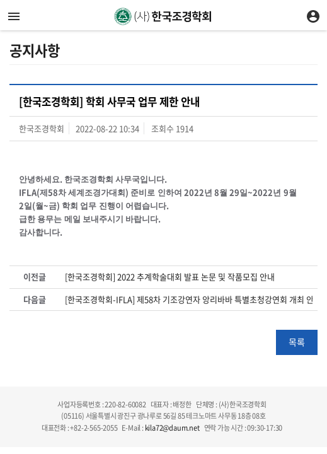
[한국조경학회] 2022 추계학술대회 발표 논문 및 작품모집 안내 (170, 276)
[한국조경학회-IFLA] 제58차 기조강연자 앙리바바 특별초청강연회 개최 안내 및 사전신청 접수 (189, 299)
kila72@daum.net (172, 427)
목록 (297, 341)
